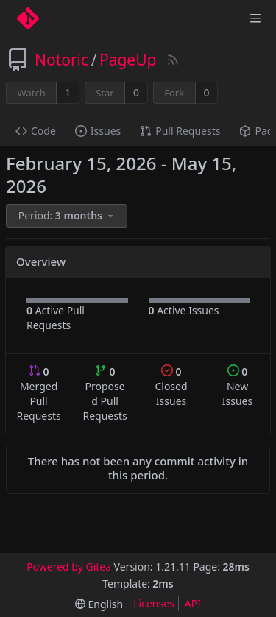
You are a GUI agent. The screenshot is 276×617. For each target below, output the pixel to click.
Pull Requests (180, 131)
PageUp (128, 59)
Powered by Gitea (68, 567)
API (193, 603)
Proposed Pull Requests (105, 393)
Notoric (61, 59)
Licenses (153, 603)
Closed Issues (171, 386)
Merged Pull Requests (38, 393)
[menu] (68, 216)
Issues (98, 131)
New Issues (237, 386)
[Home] (28, 18)
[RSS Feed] (173, 59)
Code (35, 131)
